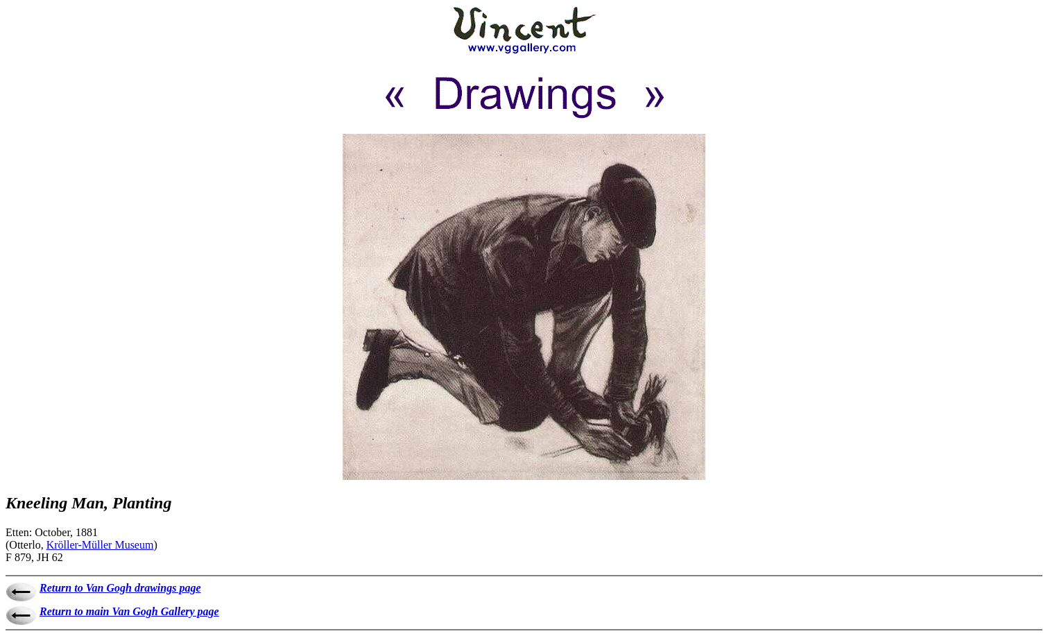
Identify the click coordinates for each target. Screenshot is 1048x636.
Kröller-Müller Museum (100, 545)
